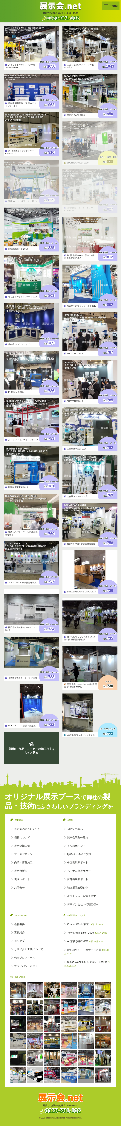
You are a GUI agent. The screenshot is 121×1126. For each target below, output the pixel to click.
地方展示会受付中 (77, 887)
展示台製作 (20, 870)
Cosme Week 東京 (85, 924)
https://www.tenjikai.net (55, 1118)
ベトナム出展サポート (80, 870)
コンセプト (20, 940)
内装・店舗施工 (23, 862)
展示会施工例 (22, 845)
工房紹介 (19, 932)
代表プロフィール (24, 957)
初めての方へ (75, 828)
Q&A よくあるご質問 (79, 853)
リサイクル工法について (28, 949)
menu (111, 5)
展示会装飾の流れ (77, 837)
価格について (22, 837)
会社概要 (19, 924)
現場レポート (22, 879)
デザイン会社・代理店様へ (83, 904)
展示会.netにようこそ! (27, 828)
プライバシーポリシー (27, 966)
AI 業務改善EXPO (85, 941)
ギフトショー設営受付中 (81, 896)
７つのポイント (76, 845)
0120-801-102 (63, 18)
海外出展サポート (77, 879)
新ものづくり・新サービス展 (86, 951)
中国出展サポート (77, 862)
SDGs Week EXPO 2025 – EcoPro (87, 963)
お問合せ (19, 887)
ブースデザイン (23, 853)
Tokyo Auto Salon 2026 (87, 932)
